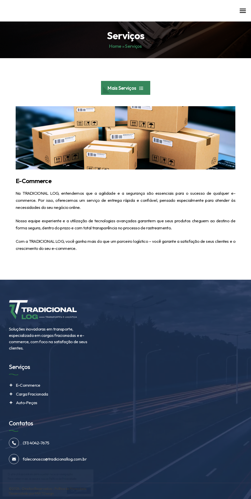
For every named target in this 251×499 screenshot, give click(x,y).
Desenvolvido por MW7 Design (31, 493)
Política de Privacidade (70, 488)
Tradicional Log (26, 11)
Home (115, 46)
